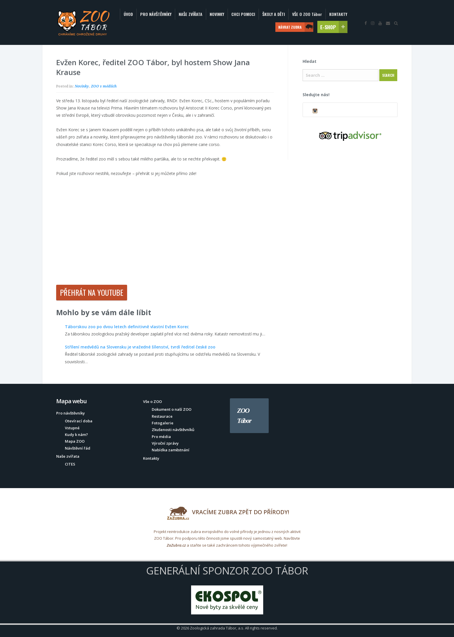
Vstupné (72, 427)
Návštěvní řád (77, 448)
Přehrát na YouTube (91, 292)
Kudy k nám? (76, 434)
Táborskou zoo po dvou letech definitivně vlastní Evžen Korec (127, 326)
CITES (70, 464)
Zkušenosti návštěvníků (173, 429)
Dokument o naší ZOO (171, 409)
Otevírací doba (78, 421)
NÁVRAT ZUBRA (295, 27)
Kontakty (151, 458)
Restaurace (162, 416)
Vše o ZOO (152, 401)
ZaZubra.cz (176, 545)
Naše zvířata (67, 456)
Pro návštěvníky (70, 413)
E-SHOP (333, 27)
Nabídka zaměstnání (170, 449)
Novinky (82, 86)
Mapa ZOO (75, 441)
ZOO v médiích (104, 86)
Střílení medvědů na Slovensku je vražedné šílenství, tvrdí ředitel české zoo (140, 347)
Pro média (161, 436)
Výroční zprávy (165, 443)
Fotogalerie (162, 423)
